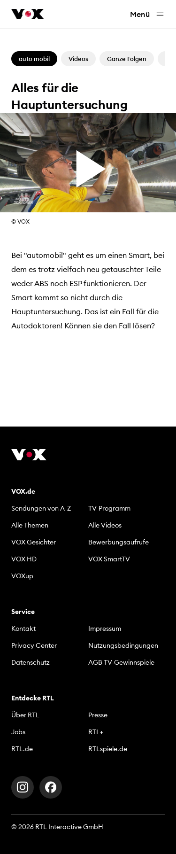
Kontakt (23, 628)
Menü (147, 14)
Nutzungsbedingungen (123, 645)
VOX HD (24, 559)
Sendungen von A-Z (41, 508)
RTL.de (22, 749)
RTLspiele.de (107, 749)
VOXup (22, 576)
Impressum (104, 628)
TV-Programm (109, 508)
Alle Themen (29, 525)
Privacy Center (34, 645)
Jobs (18, 732)
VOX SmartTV (109, 559)
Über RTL (25, 715)
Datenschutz (30, 662)
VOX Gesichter (33, 542)
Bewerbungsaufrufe (118, 542)
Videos (78, 58)
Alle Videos (105, 525)
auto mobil (34, 58)
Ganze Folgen (126, 58)
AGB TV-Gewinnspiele (121, 662)
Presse (97, 715)
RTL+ (95, 732)
